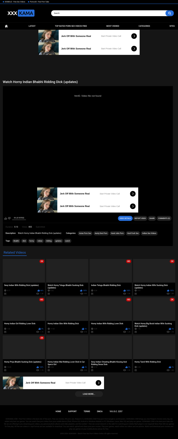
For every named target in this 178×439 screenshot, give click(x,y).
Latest (32, 26)
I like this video (5, 218)
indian (40, 241)
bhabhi (16, 241)
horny (31, 241)
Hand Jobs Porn (117, 233)
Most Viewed (112, 26)
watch (67, 241)
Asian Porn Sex (85, 233)
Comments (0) (164, 218)
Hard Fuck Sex (133, 233)
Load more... (89, 394)
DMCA (99, 411)
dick (24, 241)
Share (152, 218)
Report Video (140, 218)
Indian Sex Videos (149, 233)
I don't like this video (9, 218)
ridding (48, 241)
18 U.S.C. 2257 (115, 411)
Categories (144, 26)
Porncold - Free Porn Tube (39, 2)
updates (58, 241)
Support (72, 411)
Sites (172, 26)
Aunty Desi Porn (101, 233)
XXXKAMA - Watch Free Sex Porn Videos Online (86, 434)
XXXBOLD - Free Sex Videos (15, 2)
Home (6, 26)
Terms (87, 411)
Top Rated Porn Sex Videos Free (71, 26)
